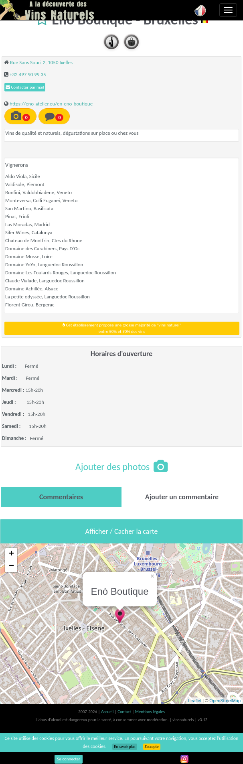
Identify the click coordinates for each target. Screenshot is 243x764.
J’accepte (152, 746)
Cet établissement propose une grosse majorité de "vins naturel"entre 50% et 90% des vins (122, 328)
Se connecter (68, 759)
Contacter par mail (25, 87)
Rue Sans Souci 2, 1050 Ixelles (41, 62)
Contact (124, 711)
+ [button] (11, 554)
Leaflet (194, 700)
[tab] (61, 497)
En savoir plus (124, 746)
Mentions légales (150, 711)
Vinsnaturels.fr (50, 10)
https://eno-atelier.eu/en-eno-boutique (51, 104)
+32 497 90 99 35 (28, 74)
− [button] (11, 566)
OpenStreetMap (225, 700)
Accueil (108, 711)
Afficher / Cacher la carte (121, 531)
